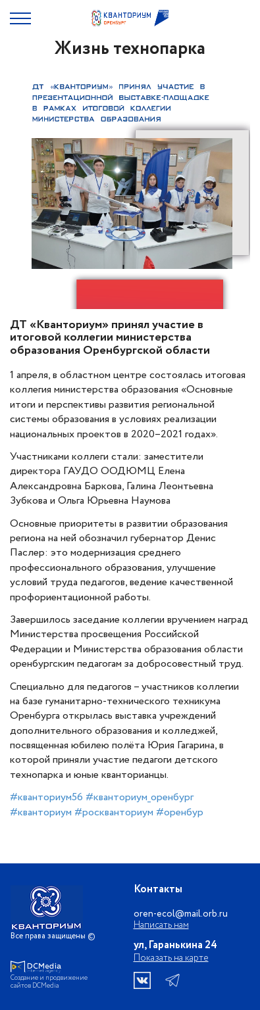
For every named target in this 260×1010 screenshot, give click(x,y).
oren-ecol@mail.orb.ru (181, 914)
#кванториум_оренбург (140, 797)
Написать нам (161, 925)
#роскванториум (113, 812)
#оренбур (179, 812)
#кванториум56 (46, 797)
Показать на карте (171, 958)
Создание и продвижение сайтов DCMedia (49, 982)
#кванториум (41, 812)
